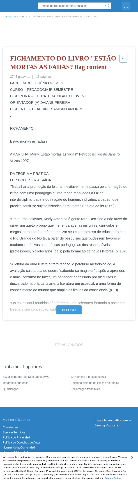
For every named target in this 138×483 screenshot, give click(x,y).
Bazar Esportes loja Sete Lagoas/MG (26, 376)
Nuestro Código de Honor (19, 452)
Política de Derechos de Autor (21, 442)
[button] (123, 63)
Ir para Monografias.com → (113, 420)
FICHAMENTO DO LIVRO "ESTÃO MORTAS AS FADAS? (63, 16)
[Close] (132, 463)
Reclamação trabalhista (85, 389)
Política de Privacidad (16, 437)
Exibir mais (69, 309)
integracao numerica (15, 382)
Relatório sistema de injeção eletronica (94, 382)
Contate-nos (10, 427)
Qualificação (10, 389)
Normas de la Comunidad (19, 447)
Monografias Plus (14, 16)
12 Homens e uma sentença (88, 376)
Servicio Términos (14, 432)
